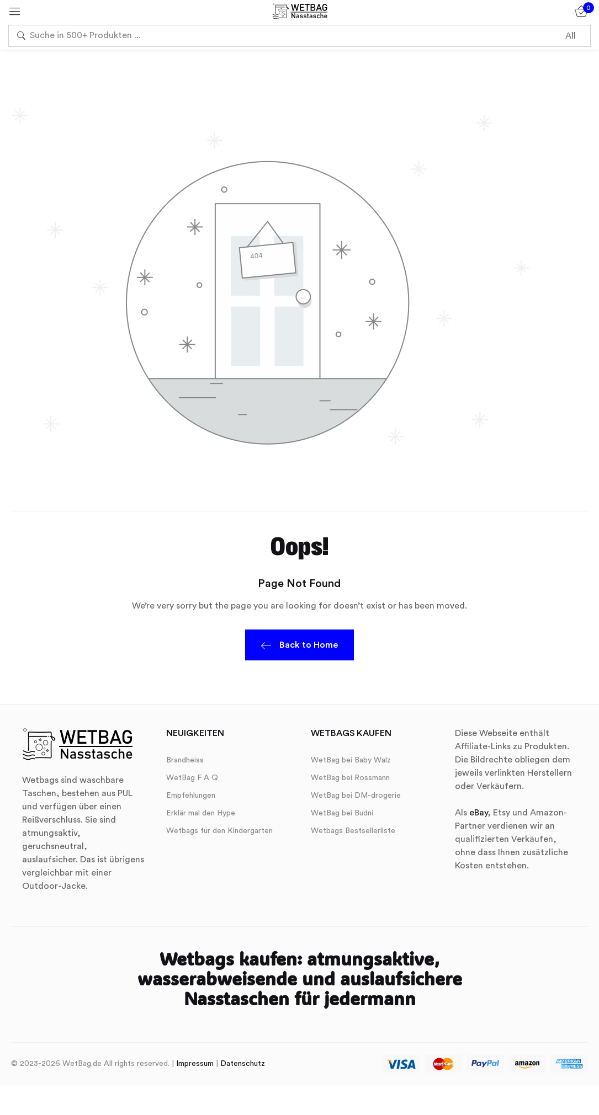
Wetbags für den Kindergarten (219, 831)
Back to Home (299, 647)
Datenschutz (242, 1064)
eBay (478, 812)
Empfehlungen (190, 795)
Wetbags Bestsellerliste (353, 831)
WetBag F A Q (192, 778)
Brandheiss (185, 760)
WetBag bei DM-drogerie (356, 795)
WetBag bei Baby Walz (351, 760)
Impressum (195, 1064)
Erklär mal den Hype (200, 813)
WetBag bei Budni (342, 813)
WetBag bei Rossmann (350, 778)
